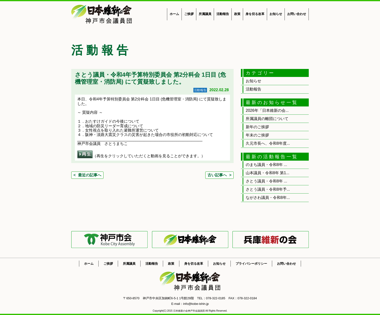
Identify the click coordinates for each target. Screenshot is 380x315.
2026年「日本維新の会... (267, 110)
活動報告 (222, 14)
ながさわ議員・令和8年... (268, 197)
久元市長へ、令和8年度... (268, 143)
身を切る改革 (254, 14)
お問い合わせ (296, 14)
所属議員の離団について (267, 119)
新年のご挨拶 (257, 127)
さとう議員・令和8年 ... (266, 181)
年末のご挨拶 (257, 135)
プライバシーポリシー (251, 263)
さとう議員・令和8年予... (268, 189)
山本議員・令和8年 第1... (267, 173)
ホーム (174, 14)
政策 (237, 14)
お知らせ (275, 14)
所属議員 (205, 14)
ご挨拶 (189, 14)
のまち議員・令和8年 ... (266, 165)
